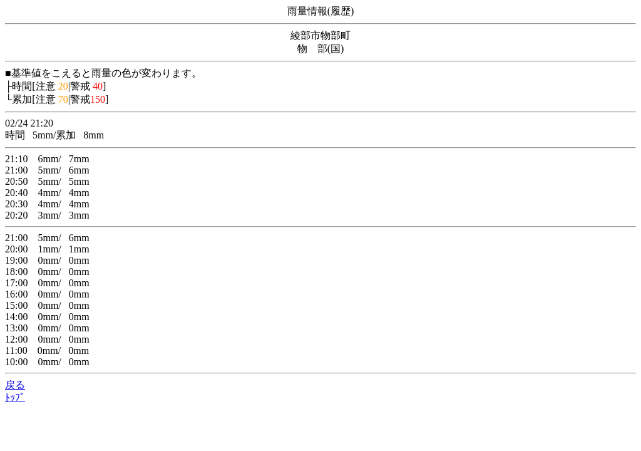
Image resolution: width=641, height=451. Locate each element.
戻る (15, 385)
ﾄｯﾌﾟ (15, 397)
